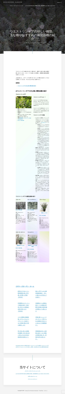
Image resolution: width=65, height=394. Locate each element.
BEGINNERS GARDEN (13, 2)
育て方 (19, 120)
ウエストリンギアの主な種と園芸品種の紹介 (28, 85)
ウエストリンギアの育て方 (24, 42)
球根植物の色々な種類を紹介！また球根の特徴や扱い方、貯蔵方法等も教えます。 (41, 335)
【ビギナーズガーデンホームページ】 (32, 371)
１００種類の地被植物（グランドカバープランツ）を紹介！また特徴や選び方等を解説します (23, 321)
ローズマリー (43, 122)
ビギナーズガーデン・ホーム (25, 286)
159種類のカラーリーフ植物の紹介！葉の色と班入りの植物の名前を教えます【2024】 (24, 307)
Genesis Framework (34, 390)
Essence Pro (27, 390)
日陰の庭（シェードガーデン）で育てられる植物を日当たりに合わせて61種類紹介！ (41, 321)
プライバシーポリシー (32, 379)
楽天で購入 (22, 120)
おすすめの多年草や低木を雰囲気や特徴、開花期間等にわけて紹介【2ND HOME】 (32, 373)
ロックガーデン (20, 119)
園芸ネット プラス (44, 212)
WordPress (41, 390)
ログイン (45, 390)
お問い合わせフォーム (32, 376)
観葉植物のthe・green (20, 245)
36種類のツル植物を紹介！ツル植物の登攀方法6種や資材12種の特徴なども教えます (41, 307)
